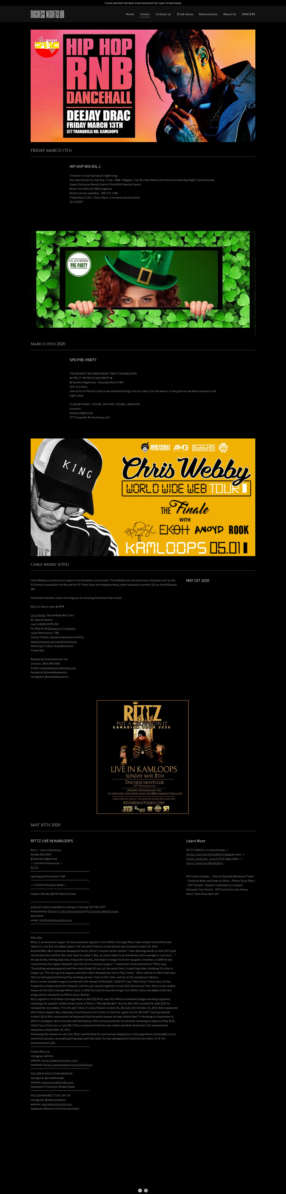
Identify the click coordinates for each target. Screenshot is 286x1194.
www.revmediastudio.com (57, 1082)
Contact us (163, 14)
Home (130, 14)
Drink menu (185, 14)
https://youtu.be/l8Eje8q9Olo (204, 863)
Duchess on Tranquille (62, 628)
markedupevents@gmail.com (57, 668)
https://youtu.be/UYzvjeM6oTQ (205, 854)
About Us (229, 14)
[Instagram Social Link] (146, 1190)
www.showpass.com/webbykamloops (54, 641)
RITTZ (34, 867)
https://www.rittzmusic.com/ (60, 1060)
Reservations (208, 14)
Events (145, 14)
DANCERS (248, 14)
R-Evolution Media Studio (103, 911)
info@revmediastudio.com (55, 920)
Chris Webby (38, 615)
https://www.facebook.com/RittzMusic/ (68, 1065)
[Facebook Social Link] (140, 1190)
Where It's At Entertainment (66, 911)
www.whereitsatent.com (57, 1104)
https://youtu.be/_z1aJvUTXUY (205, 859)
